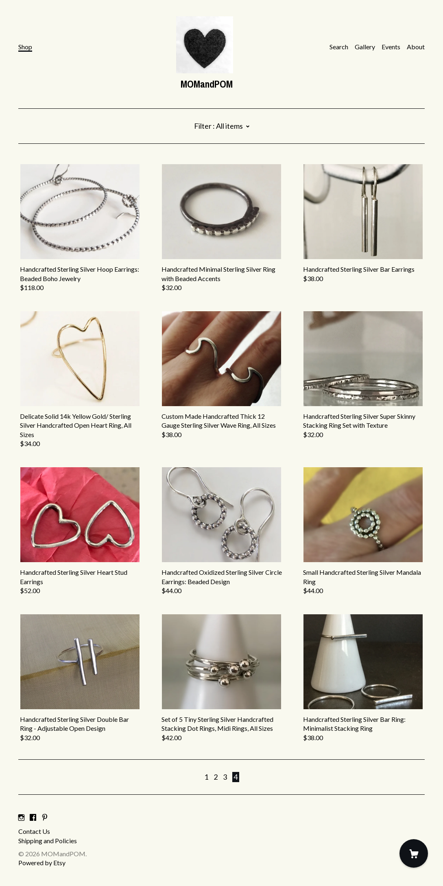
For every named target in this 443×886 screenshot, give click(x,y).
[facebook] (33, 817)
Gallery (365, 47)
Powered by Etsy (41, 862)
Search (339, 47)
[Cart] (413, 853)
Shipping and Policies (47, 840)
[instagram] (21, 817)
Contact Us (34, 831)
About (416, 47)
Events (391, 47)
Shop (25, 47)
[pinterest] (44, 817)
